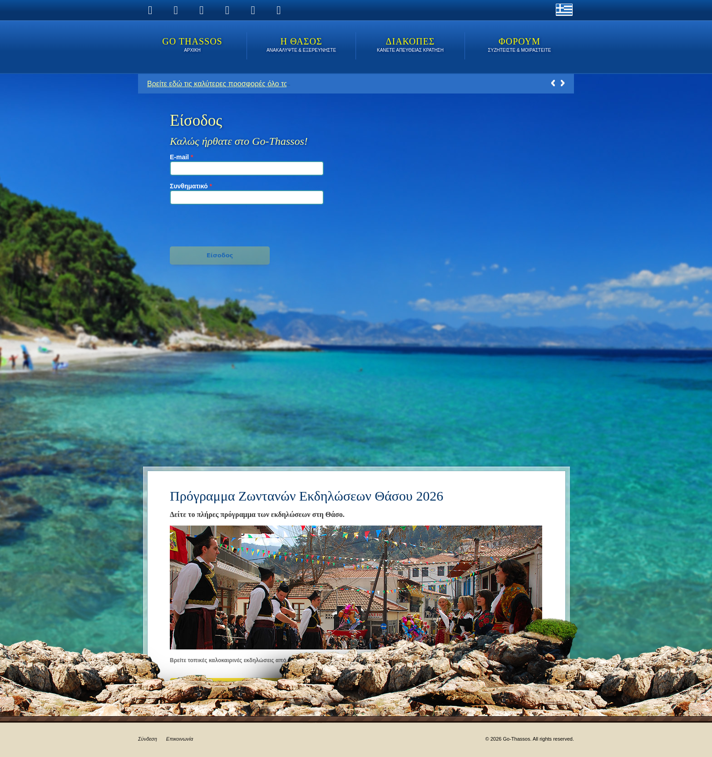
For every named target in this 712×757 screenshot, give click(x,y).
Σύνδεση (147, 739)
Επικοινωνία (179, 739)
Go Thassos (192, 45)
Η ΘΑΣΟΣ (301, 45)
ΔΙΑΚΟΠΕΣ (410, 45)
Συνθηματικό (191, 186)
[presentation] (220, 224)
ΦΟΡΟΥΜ (519, 45)
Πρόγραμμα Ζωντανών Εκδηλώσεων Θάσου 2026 (306, 495)
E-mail (181, 157)
